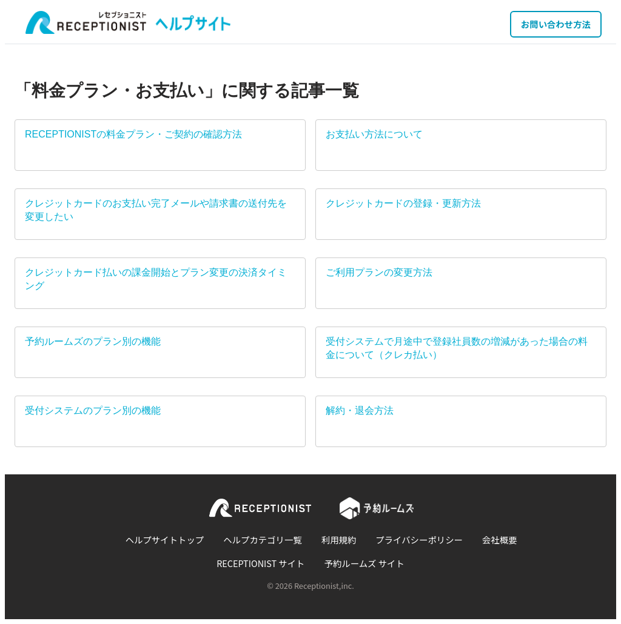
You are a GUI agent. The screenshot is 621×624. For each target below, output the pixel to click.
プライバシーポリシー (419, 539)
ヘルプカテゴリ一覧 (262, 539)
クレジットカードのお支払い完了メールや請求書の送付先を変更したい (156, 210)
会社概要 (499, 539)
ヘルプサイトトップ (165, 539)
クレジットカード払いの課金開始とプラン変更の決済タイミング (156, 279)
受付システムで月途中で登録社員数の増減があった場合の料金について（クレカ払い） (457, 348)
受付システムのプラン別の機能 (93, 410)
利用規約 (339, 539)
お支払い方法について (374, 134)
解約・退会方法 (360, 410)
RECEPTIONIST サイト (260, 563)
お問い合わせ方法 (556, 24)
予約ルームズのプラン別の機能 (93, 341)
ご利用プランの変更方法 (379, 272)
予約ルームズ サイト (364, 563)
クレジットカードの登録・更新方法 (403, 203)
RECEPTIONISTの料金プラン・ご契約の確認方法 (133, 134)
